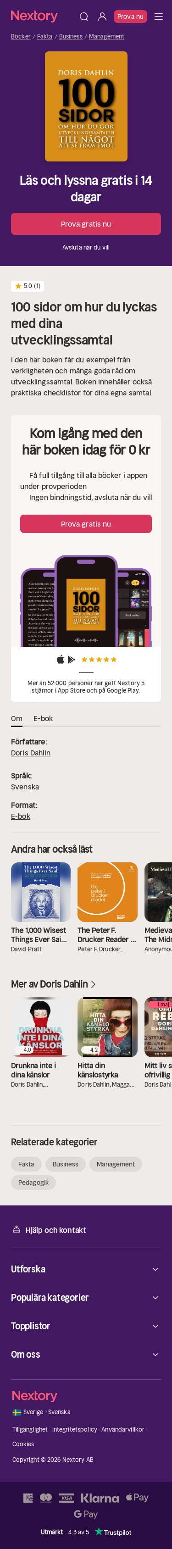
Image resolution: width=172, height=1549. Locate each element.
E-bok (20, 816)
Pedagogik (33, 1182)
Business (71, 36)
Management (106, 36)
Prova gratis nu (86, 223)
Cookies (23, 1444)
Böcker (21, 36)
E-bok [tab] (43, 718)
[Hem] (43, 16)
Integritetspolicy (74, 1429)
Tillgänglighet (30, 1429)
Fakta (45, 36)
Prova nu (130, 16)
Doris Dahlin (30, 752)
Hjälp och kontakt (48, 1229)
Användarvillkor (122, 1429)
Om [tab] (16, 718)
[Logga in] (102, 16)
